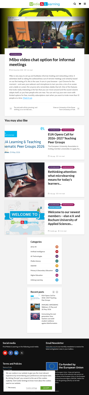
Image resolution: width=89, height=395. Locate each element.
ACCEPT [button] (46, 388)
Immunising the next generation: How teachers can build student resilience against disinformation (49, 318)
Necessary (12, 387)
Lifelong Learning (54, 207)
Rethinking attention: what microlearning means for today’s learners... (62, 177)
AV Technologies (16, 54)
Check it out (27, 98)
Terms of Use (7, 367)
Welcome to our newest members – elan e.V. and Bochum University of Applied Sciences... (64, 218)
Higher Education (68, 130)
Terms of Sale (7, 370)
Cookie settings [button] (31, 388)
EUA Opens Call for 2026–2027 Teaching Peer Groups (62, 138)
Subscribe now (51, 347)
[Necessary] (7, 387)
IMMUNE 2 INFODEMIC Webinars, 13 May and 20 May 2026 (50, 307)
